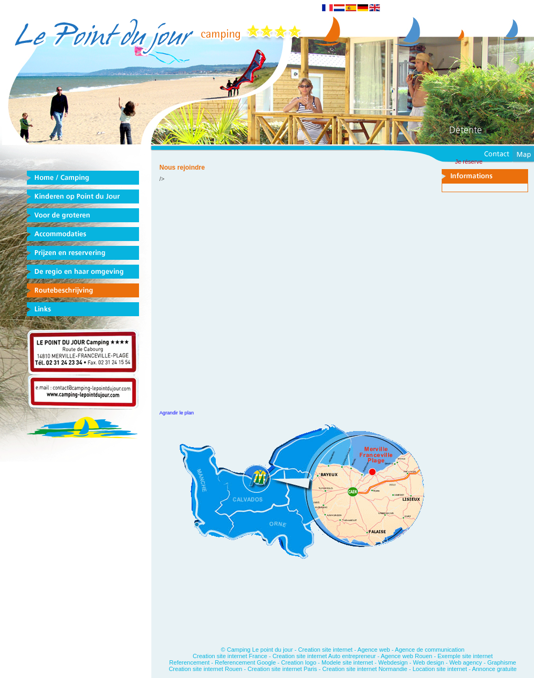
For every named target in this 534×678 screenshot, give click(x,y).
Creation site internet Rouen (206, 669)
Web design (428, 662)
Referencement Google (245, 662)
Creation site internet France (230, 656)
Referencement (189, 662)
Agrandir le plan (176, 412)
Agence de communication (430, 649)
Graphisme (501, 662)
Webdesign (393, 662)
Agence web (373, 649)
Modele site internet (347, 662)
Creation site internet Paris (283, 669)
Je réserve (468, 161)
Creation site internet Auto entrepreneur (324, 656)
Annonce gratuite (494, 669)
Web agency (465, 662)
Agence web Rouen (406, 656)
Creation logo (298, 662)
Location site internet (440, 669)
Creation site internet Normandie (365, 669)
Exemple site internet (465, 656)
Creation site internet (325, 649)
